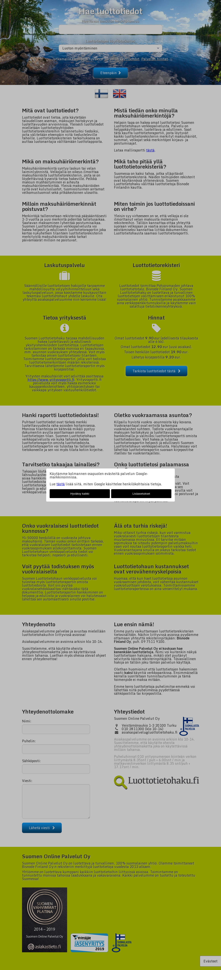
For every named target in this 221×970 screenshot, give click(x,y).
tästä (60, 484)
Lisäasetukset (141, 493)
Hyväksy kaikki (79, 493)
